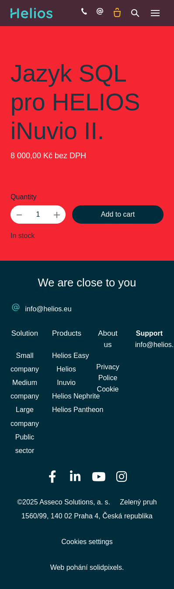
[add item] (57, 214)
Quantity (23, 197)
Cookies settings (86, 541)
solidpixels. (107, 567)
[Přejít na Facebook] (52, 476)
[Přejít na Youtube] (99, 476)
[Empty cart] (117, 13)
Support (149, 333)
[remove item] (19, 214)
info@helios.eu (48, 309)
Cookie (108, 389)
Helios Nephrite (76, 396)
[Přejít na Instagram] (122, 476)
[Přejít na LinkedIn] (76, 476)
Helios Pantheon (77, 409)
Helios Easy (70, 355)
